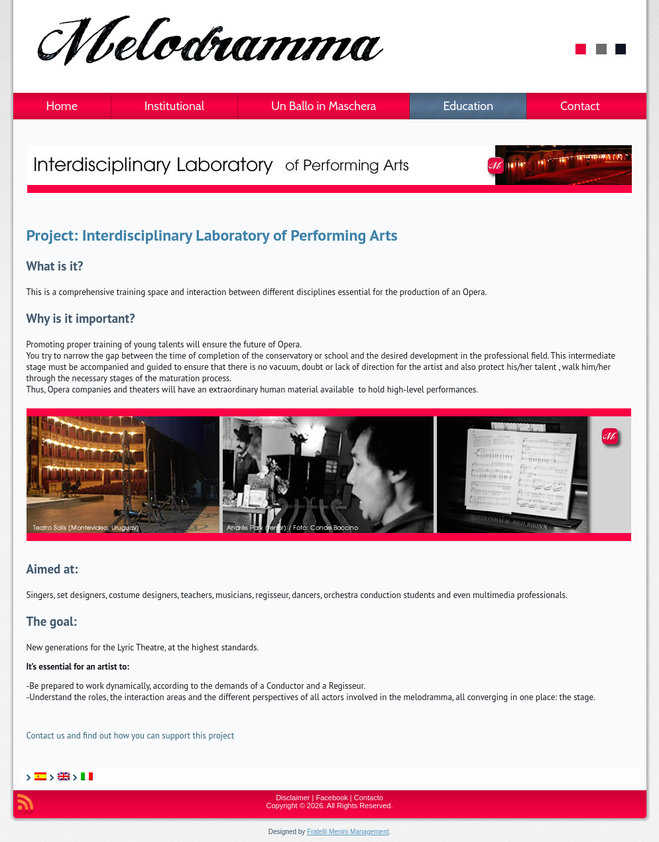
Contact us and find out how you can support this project (131, 735)
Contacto (368, 798)
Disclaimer (293, 798)
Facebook (332, 798)
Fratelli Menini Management (348, 831)
